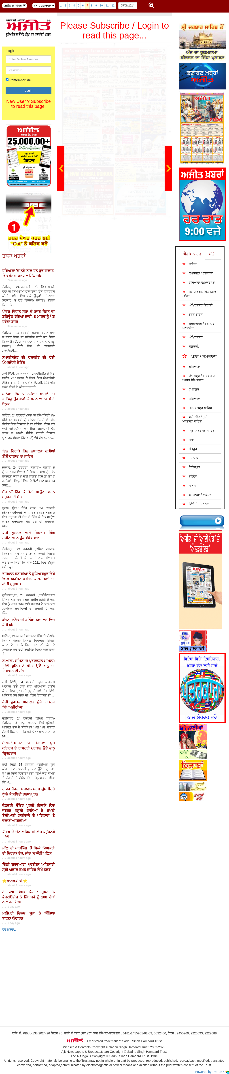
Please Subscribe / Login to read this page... (114, 30)
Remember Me (20, 80)
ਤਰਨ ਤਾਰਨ (192, 314)
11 (107, 5)
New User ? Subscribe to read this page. (28, 104)
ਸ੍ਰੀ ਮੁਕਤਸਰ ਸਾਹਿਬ (198, 430)
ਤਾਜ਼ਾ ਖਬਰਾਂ (13, 256)
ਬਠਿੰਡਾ (189, 476)
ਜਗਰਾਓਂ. (190, 346)
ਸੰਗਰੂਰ (189, 449)
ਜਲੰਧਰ (189, 264)
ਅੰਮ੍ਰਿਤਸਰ (192, 337)
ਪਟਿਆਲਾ (191, 398)
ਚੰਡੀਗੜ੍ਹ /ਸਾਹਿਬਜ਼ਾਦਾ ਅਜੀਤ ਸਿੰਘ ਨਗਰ (199, 378)
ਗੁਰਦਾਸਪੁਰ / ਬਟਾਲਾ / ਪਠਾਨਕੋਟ (198, 326)
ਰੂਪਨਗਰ (190, 389)
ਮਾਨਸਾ (189, 485)
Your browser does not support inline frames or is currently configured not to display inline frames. (33, 975)
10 (101, 5)
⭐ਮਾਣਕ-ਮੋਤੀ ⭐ (15, 881)
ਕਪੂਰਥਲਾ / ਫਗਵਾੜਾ (197, 273)
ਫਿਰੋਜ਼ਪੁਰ (191, 467)
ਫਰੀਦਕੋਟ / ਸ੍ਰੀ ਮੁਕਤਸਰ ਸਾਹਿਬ (195, 419)
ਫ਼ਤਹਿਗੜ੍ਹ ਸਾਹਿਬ (197, 408)
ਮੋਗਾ (188, 439)
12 (113, 5)
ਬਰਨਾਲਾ (190, 458)
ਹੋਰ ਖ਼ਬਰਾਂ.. (9, 929)
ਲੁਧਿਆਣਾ (191, 366)
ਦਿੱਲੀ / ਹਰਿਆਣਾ (195, 504)
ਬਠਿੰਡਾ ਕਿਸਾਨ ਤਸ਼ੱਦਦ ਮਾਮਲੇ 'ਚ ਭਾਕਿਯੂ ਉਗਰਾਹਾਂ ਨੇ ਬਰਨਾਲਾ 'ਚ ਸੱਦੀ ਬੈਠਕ (28, 399)
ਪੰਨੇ (211, 254)
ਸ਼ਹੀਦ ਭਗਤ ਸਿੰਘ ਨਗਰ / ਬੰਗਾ (199, 294)
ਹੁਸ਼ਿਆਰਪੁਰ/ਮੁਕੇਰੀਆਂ (198, 282)
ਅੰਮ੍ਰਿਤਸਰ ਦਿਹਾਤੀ (197, 305)
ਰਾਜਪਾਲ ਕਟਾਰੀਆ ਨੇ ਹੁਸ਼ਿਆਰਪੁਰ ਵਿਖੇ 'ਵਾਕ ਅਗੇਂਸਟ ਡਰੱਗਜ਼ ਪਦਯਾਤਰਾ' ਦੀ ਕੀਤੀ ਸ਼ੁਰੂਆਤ (28, 579)
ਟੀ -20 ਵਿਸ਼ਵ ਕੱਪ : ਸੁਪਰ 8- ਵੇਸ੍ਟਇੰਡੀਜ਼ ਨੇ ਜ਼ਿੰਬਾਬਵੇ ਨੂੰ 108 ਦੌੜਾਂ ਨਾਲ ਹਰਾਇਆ (28, 897)
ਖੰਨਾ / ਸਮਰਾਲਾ (199, 356)
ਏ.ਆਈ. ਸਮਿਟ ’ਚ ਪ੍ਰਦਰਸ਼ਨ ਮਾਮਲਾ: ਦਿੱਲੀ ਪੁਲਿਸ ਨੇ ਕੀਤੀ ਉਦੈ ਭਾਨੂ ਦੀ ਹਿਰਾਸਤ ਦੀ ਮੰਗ (28, 666)
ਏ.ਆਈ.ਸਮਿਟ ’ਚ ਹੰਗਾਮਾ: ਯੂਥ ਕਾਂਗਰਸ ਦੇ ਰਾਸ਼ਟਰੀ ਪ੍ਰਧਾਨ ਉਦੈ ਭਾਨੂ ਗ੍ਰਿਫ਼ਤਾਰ (28, 748)
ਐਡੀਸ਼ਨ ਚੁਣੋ (192, 254)
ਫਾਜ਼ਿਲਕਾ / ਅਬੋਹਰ (196, 495)
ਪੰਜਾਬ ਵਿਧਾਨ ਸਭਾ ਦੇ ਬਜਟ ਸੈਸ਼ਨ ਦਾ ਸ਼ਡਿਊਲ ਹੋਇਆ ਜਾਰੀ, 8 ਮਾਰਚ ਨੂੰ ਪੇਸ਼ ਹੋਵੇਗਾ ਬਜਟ (28, 317)
